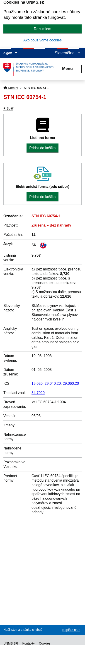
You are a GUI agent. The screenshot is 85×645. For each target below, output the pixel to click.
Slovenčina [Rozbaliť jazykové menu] (67, 53)
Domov (10, 88)
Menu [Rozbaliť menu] (70, 68)
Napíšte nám (71, 630)
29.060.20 (71, 383)
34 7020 (38, 393)
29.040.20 (53, 383)
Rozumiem (42, 29)
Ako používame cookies (42, 40)
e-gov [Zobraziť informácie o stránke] (10, 53)
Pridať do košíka (42, 148)
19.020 (37, 383)
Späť (10, 108)
